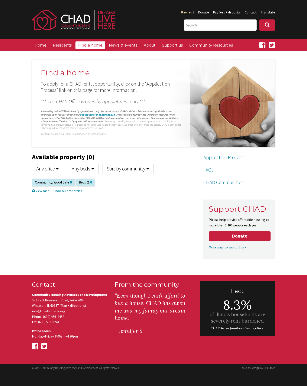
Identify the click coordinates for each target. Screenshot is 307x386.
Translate (268, 12)
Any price (47, 168)
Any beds (83, 168)
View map (40, 191)
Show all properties (68, 191)
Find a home (90, 45)
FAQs (208, 169)
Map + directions (73, 305)
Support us (172, 45)
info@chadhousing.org (48, 311)
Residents (62, 45)
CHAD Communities (223, 182)
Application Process (223, 157)
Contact (251, 12)
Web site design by (258, 368)
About (149, 45)
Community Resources (211, 45)
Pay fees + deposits (227, 12)
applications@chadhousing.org (97, 114)
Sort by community (128, 168)
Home (40, 45)
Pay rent (187, 12)
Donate (203, 12)
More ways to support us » (227, 247)
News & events (123, 45)
